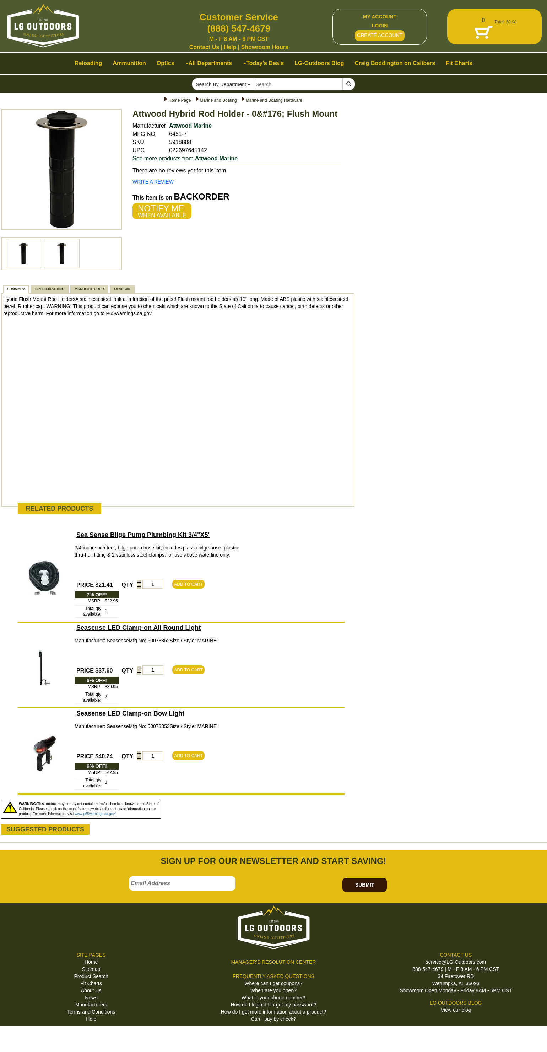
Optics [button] (165, 63)
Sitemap (91, 969)
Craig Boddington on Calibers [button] (395, 63)
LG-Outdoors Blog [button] (319, 63)
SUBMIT (364, 885)
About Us (91, 990)
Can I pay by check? (273, 1019)
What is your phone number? (273, 997)
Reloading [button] (88, 63)
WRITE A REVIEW (153, 182)
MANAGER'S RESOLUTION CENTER (273, 962)
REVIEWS (122, 289)
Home (91, 962)
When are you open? (273, 990)
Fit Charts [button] (459, 63)
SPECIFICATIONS (49, 289)
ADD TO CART (188, 584)
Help (230, 47)
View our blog (456, 1010)
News (91, 997)
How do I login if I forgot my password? (273, 1005)
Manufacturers (91, 1005)
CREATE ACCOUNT (379, 35)
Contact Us (204, 47)
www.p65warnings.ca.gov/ (95, 814)
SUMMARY (16, 289)
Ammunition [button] (129, 63)
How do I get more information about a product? (273, 1012)
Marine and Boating (218, 100)
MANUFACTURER (89, 289)
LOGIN (380, 25)
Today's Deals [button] (263, 63)
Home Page (179, 100)
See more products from (185, 158)
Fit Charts (91, 983)
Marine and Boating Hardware (274, 100)
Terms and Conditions (91, 1012)
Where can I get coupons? (273, 983)
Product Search (91, 976)
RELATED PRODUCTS (59, 508)
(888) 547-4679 (238, 28)
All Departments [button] (209, 63)
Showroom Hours (264, 47)
